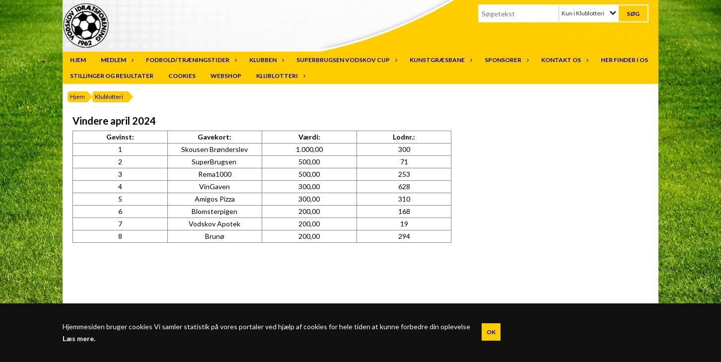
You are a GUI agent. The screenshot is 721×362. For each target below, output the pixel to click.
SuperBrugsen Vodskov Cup (345, 60)
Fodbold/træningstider (190, 60)
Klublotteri (279, 75)
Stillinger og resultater (111, 75)
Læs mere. (79, 338)
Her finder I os (624, 60)
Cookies (182, 75)
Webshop (226, 75)
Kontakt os (563, 60)
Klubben (265, 60)
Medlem (116, 60)
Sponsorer (505, 60)
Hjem (78, 60)
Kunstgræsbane (440, 60)
